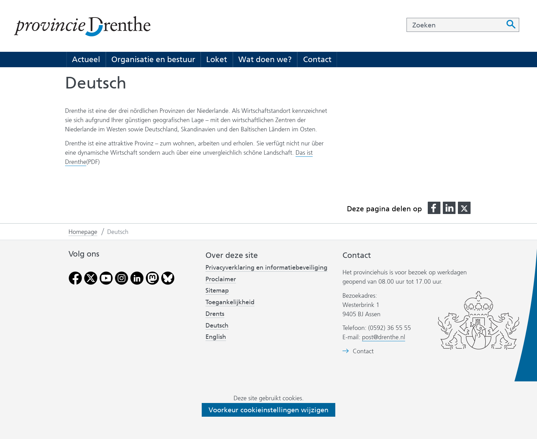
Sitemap (217, 290)
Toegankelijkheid (229, 302)
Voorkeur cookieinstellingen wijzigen (268, 410)
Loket (216, 59)
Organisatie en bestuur (153, 59)
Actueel (86, 59)
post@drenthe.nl (383, 337)
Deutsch (216, 325)
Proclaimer (220, 279)
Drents (214, 314)
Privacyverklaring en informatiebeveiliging (266, 267)
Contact (317, 59)
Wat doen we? (265, 59)
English (215, 337)
